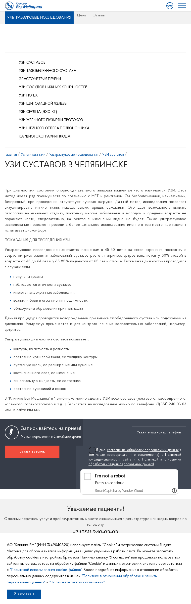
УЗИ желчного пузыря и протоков (51, 120)
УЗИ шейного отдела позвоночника (54, 128)
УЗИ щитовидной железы (43, 104)
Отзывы (99, 15)
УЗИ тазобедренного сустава (47, 71)
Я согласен (24, 594)
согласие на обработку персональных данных (143, 450)
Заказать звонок (32, 452)
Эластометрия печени (40, 79)
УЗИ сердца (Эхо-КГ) (38, 112)
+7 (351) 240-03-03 (95, 533)
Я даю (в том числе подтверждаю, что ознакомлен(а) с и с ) (135, 457)
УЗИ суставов (32, 63)
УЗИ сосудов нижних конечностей (53, 87)
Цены (82, 15)
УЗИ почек (28, 95)
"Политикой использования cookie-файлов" (46, 570)
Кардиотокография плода (44, 137)
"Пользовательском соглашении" (77, 582)
